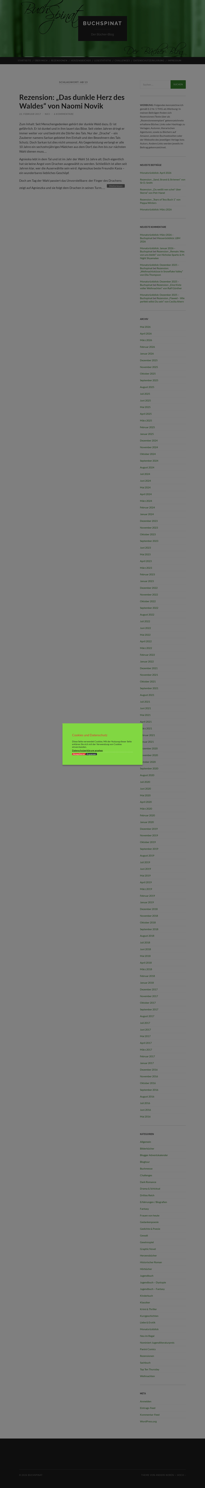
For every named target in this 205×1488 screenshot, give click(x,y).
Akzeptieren (79, 754)
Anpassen (91, 754)
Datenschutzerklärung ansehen (87, 750)
